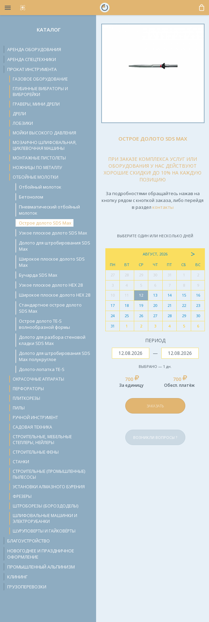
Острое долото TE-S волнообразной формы (44, 324)
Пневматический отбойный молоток (49, 210)
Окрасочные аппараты (38, 379)
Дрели (19, 114)
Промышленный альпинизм (41, 567)
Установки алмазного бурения (49, 487)
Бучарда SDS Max (38, 275)
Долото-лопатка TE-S (42, 369)
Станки (21, 462)
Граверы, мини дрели (36, 104)
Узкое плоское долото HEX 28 (51, 285)
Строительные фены (36, 452)
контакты (163, 207)
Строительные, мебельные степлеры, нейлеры (42, 439)
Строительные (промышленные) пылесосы (49, 474)
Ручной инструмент (35, 417)
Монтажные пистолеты (39, 158)
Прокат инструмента (32, 69)
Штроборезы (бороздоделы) (45, 506)
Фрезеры (22, 496)
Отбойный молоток (40, 187)
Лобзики (23, 123)
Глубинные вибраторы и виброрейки (40, 91)
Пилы (19, 408)
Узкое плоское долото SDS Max (53, 233)
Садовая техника (32, 427)
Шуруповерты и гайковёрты (44, 531)
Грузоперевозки (26, 587)
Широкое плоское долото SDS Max (52, 262)
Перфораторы (28, 389)
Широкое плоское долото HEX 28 (54, 295)
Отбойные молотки (35, 177)
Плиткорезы (26, 398)
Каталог (49, 29)
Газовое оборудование (40, 79)
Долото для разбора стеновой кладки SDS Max (52, 340)
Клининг (17, 577)
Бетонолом (31, 197)
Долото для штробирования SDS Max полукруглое (54, 356)
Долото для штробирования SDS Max (54, 246)
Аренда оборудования (34, 49)
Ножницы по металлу (37, 167)
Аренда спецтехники (31, 59)
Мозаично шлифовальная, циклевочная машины (45, 145)
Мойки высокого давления (44, 133)
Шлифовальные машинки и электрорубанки (45, 518)
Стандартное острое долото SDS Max (50, 308)
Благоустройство (28, 541)
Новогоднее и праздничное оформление (40, 554)
